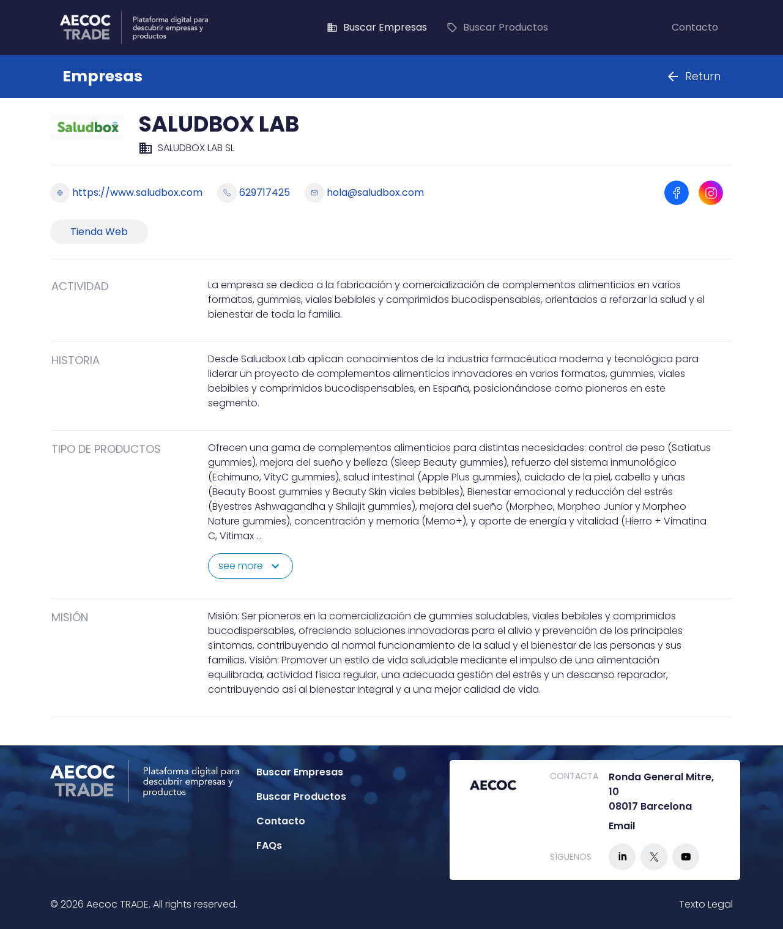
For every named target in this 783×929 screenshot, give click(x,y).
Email (622, 826)
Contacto (695, 27)
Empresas (102, 76)
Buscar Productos (497, 27)
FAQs (269, 845)
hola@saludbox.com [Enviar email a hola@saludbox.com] (364, 193)
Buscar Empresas (377, 27)
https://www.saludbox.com (126, 193)
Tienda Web (99, 232)
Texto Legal (706, 904)
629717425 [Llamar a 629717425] (253, 193)
